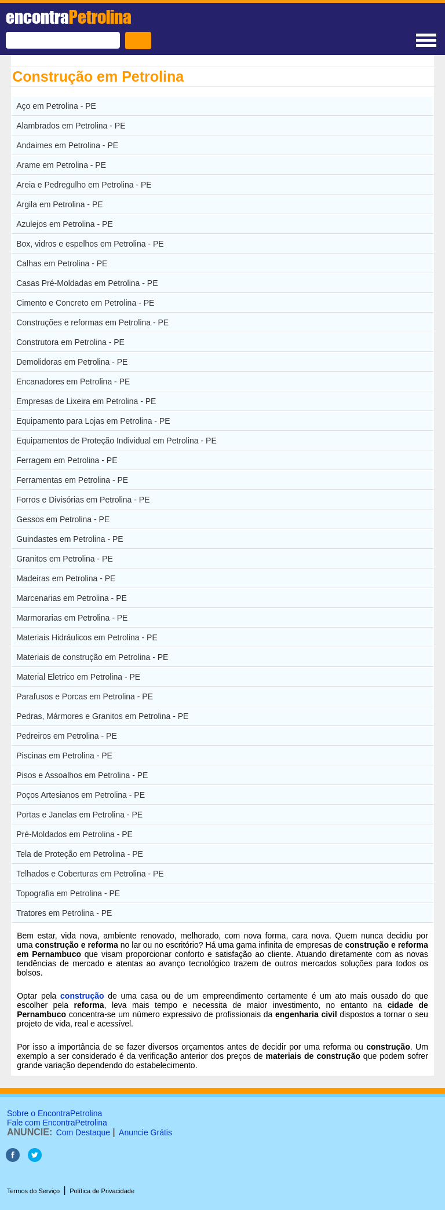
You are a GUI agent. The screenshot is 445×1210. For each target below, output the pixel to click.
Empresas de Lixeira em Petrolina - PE (86, 401)
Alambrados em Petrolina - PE (70, 125)
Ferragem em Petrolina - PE (66, 460)
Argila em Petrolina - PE (59, 204)
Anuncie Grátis (145, 1132)
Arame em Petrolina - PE (61, 165)
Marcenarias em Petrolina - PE (71, 598)
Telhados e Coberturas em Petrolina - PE (89, 873)
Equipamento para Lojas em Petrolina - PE (93, 421)
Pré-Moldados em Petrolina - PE (74, 834)
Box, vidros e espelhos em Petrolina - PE (89, 243)
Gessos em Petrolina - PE (63, 519)
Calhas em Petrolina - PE (61, 263)
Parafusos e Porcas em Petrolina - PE (84, 696)
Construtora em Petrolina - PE (70, 342)
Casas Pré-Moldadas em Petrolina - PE (87, 283)
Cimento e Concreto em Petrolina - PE (85, 302)
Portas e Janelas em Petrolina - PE (79, 814)
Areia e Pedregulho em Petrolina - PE (83, 184)
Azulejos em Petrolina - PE (64, 224)
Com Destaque (83, 1132)
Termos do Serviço (33, 1190)
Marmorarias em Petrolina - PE (71, 617)
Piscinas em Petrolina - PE (64, 755)
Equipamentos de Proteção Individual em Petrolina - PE (116, 440)
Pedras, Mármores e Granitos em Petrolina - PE (102, 716)
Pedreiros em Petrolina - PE (66, 735)
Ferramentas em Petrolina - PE (72, 480)
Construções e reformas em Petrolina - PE (92, 322)
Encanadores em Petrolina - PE (73, 381)
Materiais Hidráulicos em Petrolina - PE (87, 637)
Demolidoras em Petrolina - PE (71, 361)
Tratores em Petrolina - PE (64, 913)
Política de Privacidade (102, 1190)
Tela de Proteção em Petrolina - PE (79, 854)
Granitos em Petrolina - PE (64, 558)
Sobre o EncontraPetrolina (54, 1113)
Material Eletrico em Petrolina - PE (78, 676)
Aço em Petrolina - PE (56, 106)
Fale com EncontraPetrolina (57, 1122)
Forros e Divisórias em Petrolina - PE (82, 499)
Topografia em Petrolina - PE (68, 893)
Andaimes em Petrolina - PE (67, 145)
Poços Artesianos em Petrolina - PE (80, 795)
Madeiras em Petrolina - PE (65, 578)
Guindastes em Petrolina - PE (69, 539)
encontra (69, 17)
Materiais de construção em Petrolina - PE (92, 657)
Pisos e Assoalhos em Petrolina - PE (82, 775)
